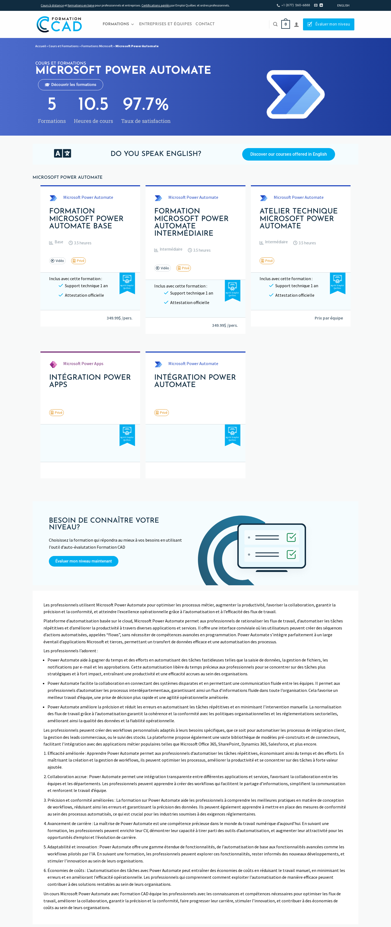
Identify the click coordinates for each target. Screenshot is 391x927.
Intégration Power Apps (90, 381)
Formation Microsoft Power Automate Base (86, 219)
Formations (118, 24)
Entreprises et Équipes (165, 24)
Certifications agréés (155, 5)
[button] (56, 243)
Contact (205, 24)
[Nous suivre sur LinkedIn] (321, 5)
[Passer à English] (343, 5)
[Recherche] (275, 24)
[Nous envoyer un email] (315, 5)
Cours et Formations (64, 46)
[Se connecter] (296, 24)
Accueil (40, 46)
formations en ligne (81, 5)
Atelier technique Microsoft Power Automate (299, 219)
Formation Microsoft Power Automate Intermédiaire (191, 223)
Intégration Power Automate (195, 381)
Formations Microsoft (97, 46)
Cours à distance (52, 5)
